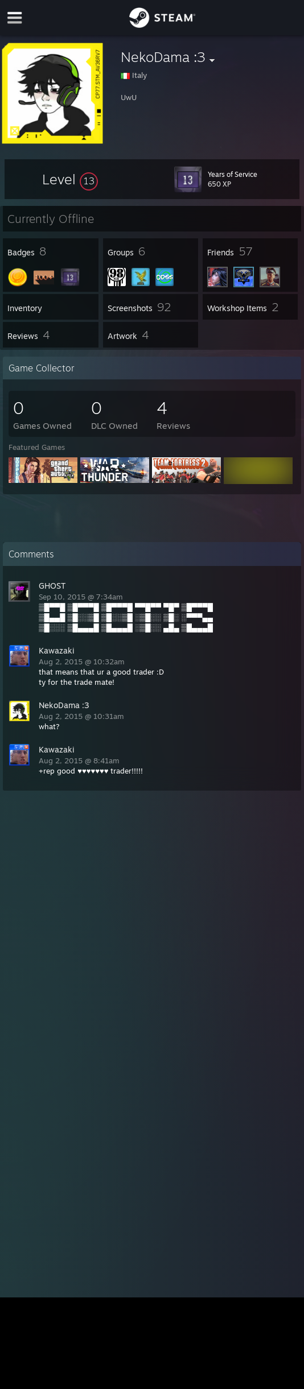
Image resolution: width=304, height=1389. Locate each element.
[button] (70, 179)
